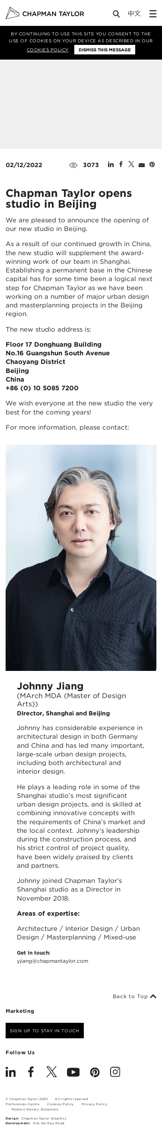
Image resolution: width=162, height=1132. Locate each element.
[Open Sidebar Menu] (152, 13)
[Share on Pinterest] (152, 164)
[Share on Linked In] (111, 164)
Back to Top (134, 996)
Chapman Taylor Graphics (43, 1118)
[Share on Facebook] (121, 164)
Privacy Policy (95, 1104)
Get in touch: (52, 957)
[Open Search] (117, 15)
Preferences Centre (23, 1104)
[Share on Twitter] (131, 164)
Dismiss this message (105, 49)
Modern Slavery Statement (35, 1109)
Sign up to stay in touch (44, 1030)
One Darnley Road (49, 1123)
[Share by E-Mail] (142, 164)
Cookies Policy (48, 49)
